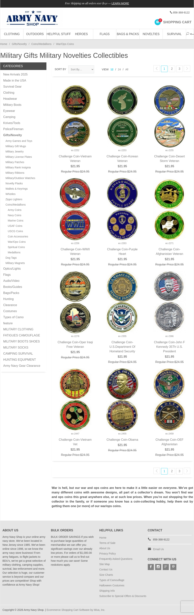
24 (119, 69)
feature (8, 323)
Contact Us (105, 569)
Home (3, 44)
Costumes (10, 311)
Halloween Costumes (111, 585)
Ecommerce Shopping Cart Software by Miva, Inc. (76, 609)
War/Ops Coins (17, 241)
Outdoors (35, 34)
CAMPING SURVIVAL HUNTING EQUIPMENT (19, 356)
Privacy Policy (107, 553)
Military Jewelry (14, 151)
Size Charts (106, 574)
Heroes (81, 34)
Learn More (120, 3)
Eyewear (9, 110)
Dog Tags (11, 257)
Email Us (158, 549)
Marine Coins (15, 220)
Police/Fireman (13, 129)
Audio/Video (11, 280)
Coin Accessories (18, 236)
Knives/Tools (11, 123)
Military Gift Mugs (15, 146)
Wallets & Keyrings (16, 188)
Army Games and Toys (18, 140)
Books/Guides (12, 286)
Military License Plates (18, 156)
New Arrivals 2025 (15, 74)
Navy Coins (14, 215)
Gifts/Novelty (19, 44)
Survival (174, 34)
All (126, 69)
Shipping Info (107, 590)
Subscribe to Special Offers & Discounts (122, 596)
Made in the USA (14, 80)
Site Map (104, 564)
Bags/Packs (11, 293)
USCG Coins (15, 231)
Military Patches (14, 162)
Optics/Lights (12, 268)
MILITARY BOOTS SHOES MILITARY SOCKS (21, 344)
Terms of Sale (107, 542)
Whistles (10, 194)
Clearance (10, 305)
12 (111, 69)
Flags (105, 34)
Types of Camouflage (111, 580)
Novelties (151, 34)
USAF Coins (15, 225)
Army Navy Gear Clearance (21, 365)
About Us (104, 548)
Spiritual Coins (16, 247)
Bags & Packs (128, 34)
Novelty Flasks (14, 183)
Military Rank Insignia (18, 167)
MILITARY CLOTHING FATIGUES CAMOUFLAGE (21, 332)
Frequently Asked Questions (115, 558)
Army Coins (14, 209)
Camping (9, 117)
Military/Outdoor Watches (20, 178)
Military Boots (12, 104)
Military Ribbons (14, 172)
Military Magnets (15, 263)
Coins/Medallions (41, 44)
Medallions (14, 252)
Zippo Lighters (13, 199)
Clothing (12, 34)
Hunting (8, 299)
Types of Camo (13, 317)
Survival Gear (12, 86)
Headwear (10, 98)
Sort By (60, 69)
